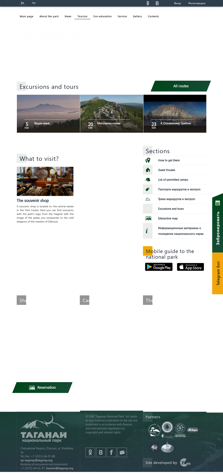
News (68, 16)
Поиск (119, 3)
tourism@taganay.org (59, 468)
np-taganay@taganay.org (36, 460)
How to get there (169, 160)
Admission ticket (169, 348)
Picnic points (166, 339)
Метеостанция (38, 319)
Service (122, 16)
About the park (49, 16)
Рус (34, 2)
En (22, 2)
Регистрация (196, 3)
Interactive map (168, 218)
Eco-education (102, 16)
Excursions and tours (171, 209)
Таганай (33, 339)
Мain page (26, 16)
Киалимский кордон (41, 329)
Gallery (137, 16)
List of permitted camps (173, 179)
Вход (177, 3)
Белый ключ (36, 358)
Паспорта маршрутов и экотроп (179, 189)
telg (166, 3)
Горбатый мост (101, 339)
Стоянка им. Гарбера (105, 319)
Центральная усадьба (42, 368)
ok (147, 3)
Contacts (153, 16)
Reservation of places (172, 319)
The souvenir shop (33, 200)
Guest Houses (166, 170)
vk (157, 3)
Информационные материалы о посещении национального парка (180, 231)
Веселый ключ (101, 329)
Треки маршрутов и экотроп (176, 199)
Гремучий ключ (38, 348)
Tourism (82, 16)
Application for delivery (173, 329)
